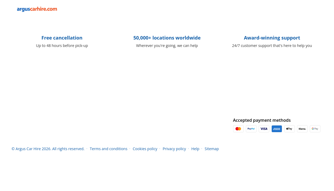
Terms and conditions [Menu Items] (108, 148)
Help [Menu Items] (195, 148)
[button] (316, 9)
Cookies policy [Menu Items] (145, 148)
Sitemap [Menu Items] (212, 148)
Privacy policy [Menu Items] (174, 148)
